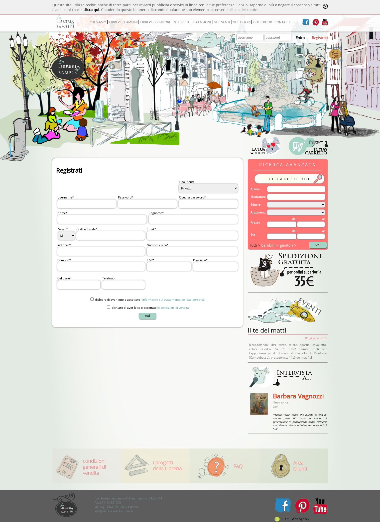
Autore (255, 189)
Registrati (320, 37)
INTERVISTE (181, 22)
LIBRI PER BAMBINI (123, 22)
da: (294, 219)
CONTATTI (282, 22)
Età (252, 234)
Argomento (258, 212)
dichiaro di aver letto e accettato (150, 299)
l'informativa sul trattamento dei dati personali (173, 299)
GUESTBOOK (262, 22)
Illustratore (258, 197)
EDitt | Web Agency (292, 519)
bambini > (270, 245)
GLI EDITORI (242, 22)
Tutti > (255, 245)
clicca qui (91, 9)
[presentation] (185, 282)
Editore (255, 204)
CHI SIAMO (98, 22)
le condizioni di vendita (173, 307)
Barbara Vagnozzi (298, 396)
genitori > (288, 245)
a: (323, 219)
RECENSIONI (201, 22)
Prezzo (255, 222)
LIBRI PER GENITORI (155, 22)
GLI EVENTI (222, 22)
